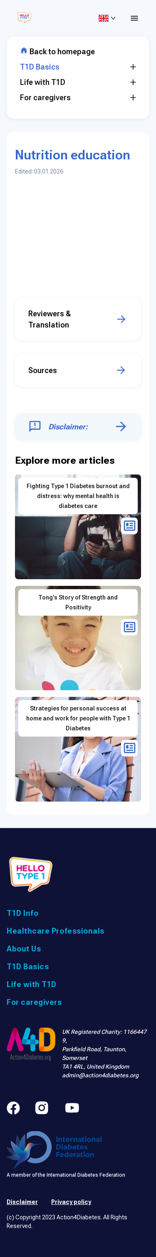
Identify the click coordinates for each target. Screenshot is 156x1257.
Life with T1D (78, 82)
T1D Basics (78, 67)
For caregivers (78, 97)
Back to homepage (57, 51)
